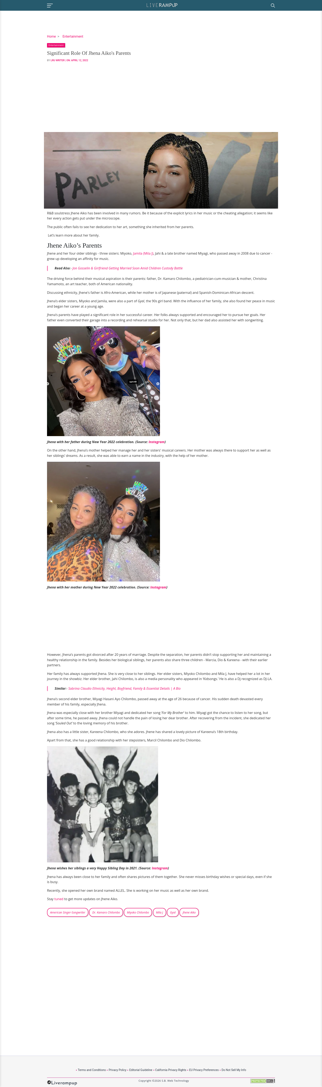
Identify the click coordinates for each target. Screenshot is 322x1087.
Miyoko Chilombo (138, 912)
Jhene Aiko (189, 912)
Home (51, 36)
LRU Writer (58, 60)
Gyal (173, 912)
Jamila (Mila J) (142, 253)
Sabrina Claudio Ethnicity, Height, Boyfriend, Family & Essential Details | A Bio (124, 688)
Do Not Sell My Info (234, 1070)
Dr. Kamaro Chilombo (106, 912)
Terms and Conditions (92, 1070)
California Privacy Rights (170, 1070)
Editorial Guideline (140, 1070)
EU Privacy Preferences (204, 1070)
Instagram (157, 442)
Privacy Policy (117, 1070)
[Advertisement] (161, 97)
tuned (58, 899)
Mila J (159, 912)
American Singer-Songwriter (67, 912)
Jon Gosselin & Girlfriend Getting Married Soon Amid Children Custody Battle (127, 268)
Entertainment (72, 36)
